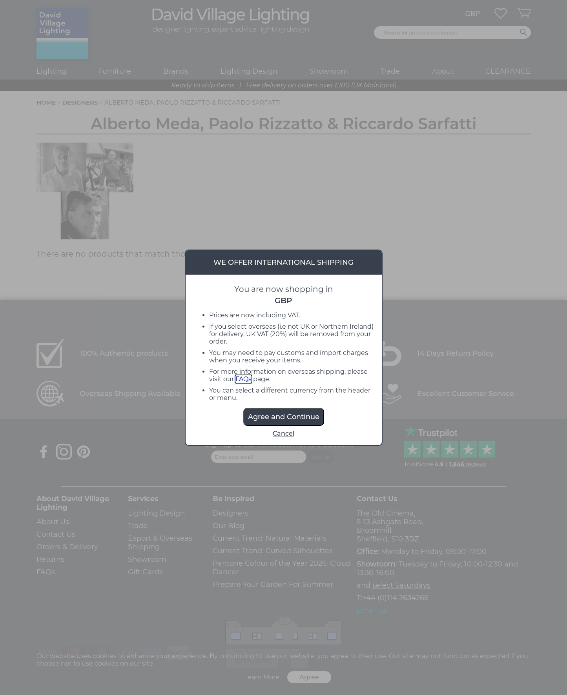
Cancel (283, 433)
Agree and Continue (283, 417)
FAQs (243, 379)
